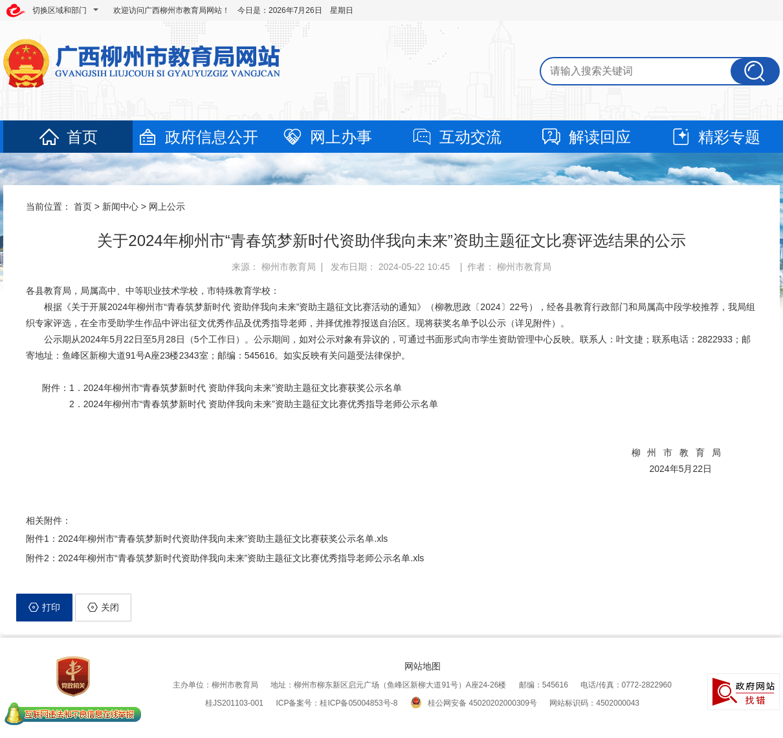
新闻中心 (120, 206)
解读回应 (585, 137)
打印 (44, 607)
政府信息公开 (197, 137)
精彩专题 (715, 137)
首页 (68, 137)
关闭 (103, 607)
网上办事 (326, 137)
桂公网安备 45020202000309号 (473, 703)
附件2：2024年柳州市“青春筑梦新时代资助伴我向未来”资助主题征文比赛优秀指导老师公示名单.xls (225, 558)
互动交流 (456, 137)
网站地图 (422, 666)
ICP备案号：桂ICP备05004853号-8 (336, 703)
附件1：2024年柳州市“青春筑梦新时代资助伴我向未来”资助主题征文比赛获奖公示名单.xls (207, 538)
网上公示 (167, 206)
